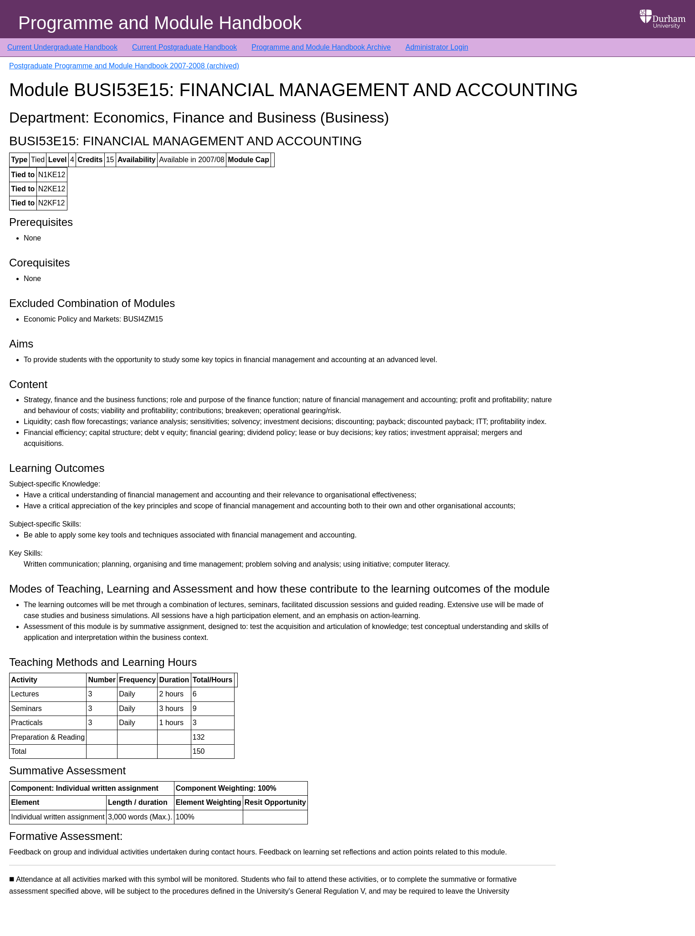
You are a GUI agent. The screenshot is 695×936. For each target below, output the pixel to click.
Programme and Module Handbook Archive (321, 47)
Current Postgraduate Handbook (184, 47)
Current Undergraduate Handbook (62, 47)
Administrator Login (436, 47)
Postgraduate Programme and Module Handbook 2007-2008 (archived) (124, 66)
